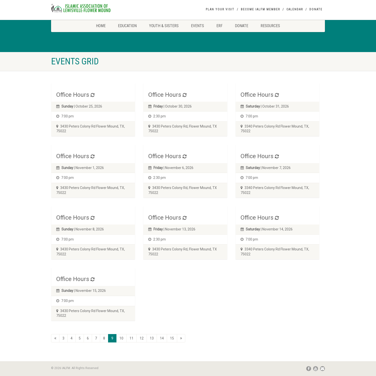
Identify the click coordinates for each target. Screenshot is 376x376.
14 (162, 338)
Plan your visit (220, 9)
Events (197, 25)
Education (127, 25)
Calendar (294, 9)
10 (121, 338)
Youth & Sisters (164, 25)
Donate (315, 9)
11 (131, 338)
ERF (219, 25)
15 (172, 338)
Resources (270, 25)
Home (101, 25)
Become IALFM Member (260, 9)
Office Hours (72, 94)
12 (142, 338)
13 (152, 338)
